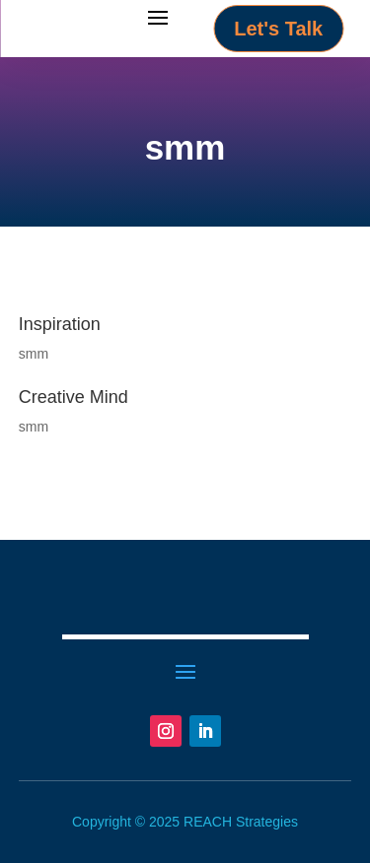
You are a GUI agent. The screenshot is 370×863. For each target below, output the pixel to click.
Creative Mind (73, 397)
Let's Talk (278, 28)
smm (33, 354)
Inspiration (60, 324)
